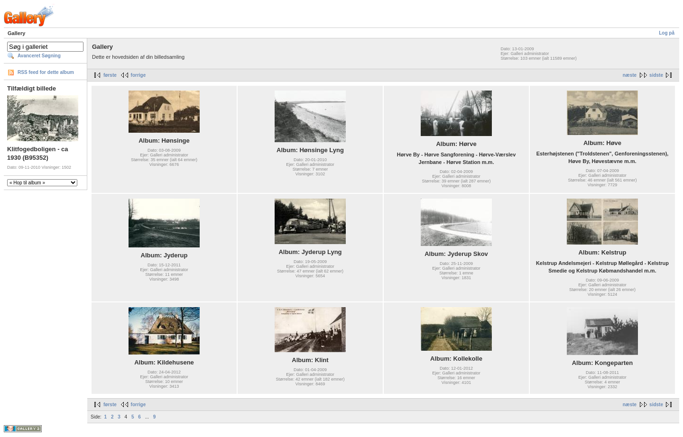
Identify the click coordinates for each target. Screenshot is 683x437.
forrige (138, 75)
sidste (656, 75)
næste (630, 75)
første (110, 75)
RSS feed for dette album (46, 72)
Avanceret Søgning (39, 55)
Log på (666, 33)
